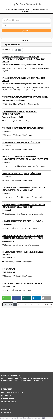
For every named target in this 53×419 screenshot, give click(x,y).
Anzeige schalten (8, 402)
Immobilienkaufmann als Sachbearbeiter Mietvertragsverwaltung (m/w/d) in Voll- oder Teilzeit (23, 59)
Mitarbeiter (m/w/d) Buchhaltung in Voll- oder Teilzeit (23, 79)
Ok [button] (43, 418)
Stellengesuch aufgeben (12, 393)
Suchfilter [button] (36, 40)
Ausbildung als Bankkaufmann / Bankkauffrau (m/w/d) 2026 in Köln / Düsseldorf (23, 188)
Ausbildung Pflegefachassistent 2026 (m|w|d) (22, 221)
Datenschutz (6, 413)
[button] (6, 298)
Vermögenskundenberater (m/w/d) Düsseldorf (23, 128)
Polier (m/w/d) (9, 268)
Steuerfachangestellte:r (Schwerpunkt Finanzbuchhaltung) (19, 112)
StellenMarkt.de (35, 381)
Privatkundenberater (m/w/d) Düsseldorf (21, 142)
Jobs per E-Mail (7, 396)
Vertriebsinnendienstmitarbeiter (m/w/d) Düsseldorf (26, 97)
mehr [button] (38, 418)
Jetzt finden (27, 31)
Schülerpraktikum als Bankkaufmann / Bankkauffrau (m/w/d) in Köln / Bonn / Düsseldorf (25, 157)
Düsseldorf (16, 50)
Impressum (5, 410)
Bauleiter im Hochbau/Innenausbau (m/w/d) (22, 283)
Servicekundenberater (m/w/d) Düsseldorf (21, 173)
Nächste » (48, 304)
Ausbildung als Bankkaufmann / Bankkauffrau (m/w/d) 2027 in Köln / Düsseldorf (23, 205)
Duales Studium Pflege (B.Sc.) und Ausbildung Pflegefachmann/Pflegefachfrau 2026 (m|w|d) (23, 236)
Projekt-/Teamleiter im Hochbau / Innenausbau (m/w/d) (23, 253)
